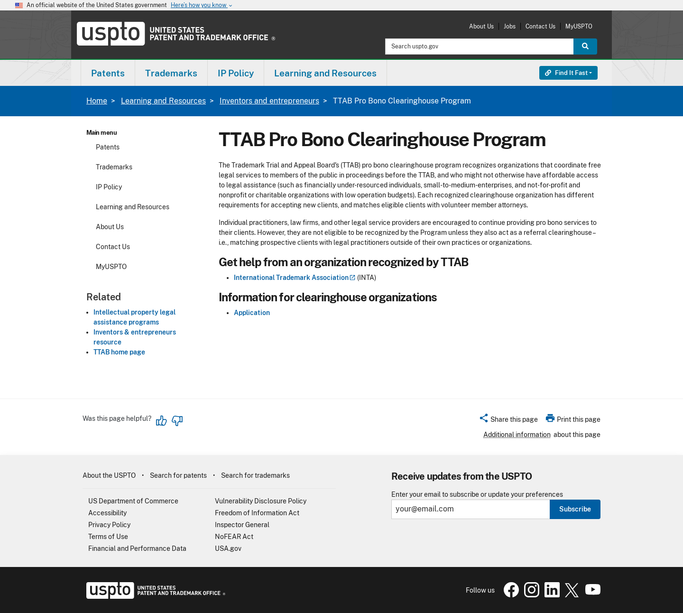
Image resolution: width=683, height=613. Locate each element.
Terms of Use (108, 536)
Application (252, 312)
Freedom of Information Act (257, 513)
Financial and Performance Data (137, 548)
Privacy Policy (109, 525)
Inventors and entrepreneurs (269, 100)
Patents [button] (108, 73)
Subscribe (575, 509)
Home (96, 100)
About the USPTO (109, 475)
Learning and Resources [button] (325, 73)
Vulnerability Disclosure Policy (260, 501)
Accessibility (107, 513)
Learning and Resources (163, 100)
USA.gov (228, 548)
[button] (508, 421)
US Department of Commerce (133, 501)
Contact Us (540, 26)
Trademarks (114, 167)
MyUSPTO (578, 26)
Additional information (517, 434)
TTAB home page (119, 352)
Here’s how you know (202, 5)
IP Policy (109, 187)
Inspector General (242, 525)
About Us (481, 26)
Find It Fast (566, 72)
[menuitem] (108, 73)
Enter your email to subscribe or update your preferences (477, 494)
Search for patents (178, 475)
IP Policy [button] (236, 73)
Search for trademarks (255, 475)
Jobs (510, 26)
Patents (108, 147)
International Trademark (295, 277)
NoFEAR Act (234, 536)
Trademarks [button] (171, 73)
